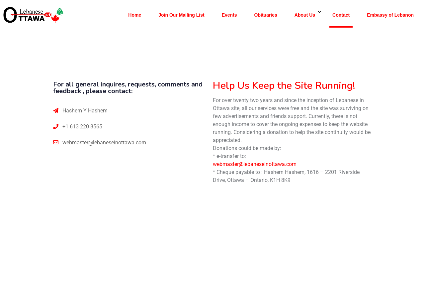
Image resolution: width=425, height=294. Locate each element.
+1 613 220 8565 (82, 126)
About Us (305, 15)
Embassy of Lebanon (390, 15)
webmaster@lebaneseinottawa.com (104, 142)
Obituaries (265, 15)
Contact (341, 15)
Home (134, 15)
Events (229, 15)
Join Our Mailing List (181, 15)
